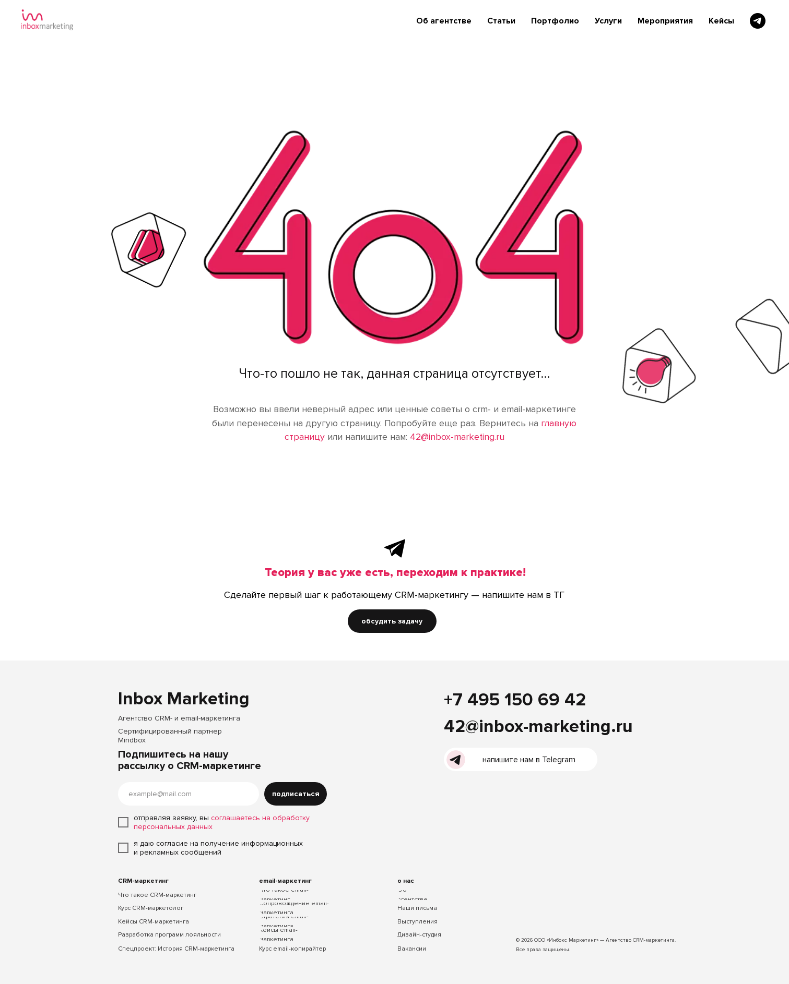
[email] (188, 794)
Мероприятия (665, 21)
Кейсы (721, 21)
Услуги (608, 21)
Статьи (501, 21)
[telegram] (758, 21)
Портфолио (555, 21)
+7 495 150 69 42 (515, 700)
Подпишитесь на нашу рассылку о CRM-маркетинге (189, 760)
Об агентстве (444, 21)
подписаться (296, 793)
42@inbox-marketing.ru (457, 436)
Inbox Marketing (184, 699)
